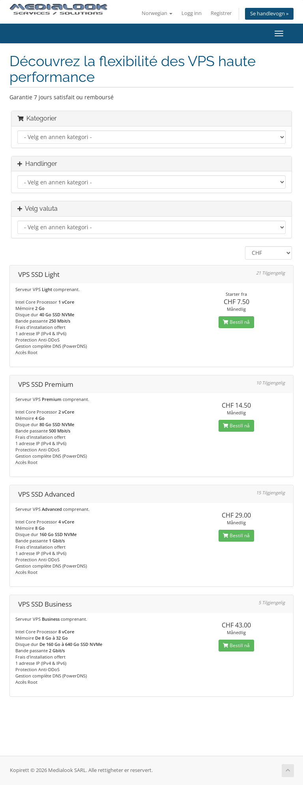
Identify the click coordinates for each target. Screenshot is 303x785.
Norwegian (157, 13)
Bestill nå (236, 322)
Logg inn (191, 13)
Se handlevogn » (269, 13)
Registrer (221, 13)
